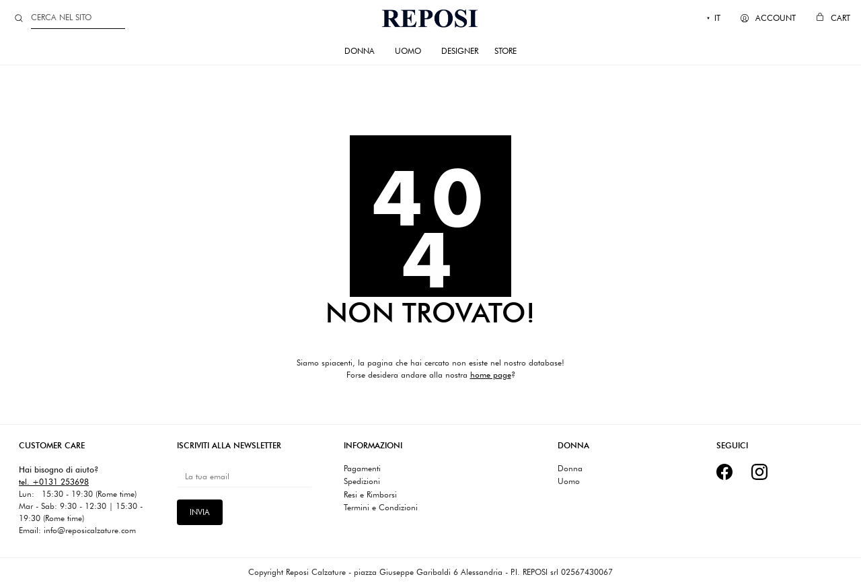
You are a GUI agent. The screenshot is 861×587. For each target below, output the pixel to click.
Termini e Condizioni (381, 507)
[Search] (78, 17)
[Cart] (833, 18)
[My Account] (768, 18)
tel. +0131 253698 (54, 482)
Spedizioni (362, 481)
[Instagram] (759, 472)
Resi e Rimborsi (370, 494)
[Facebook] (724, 472)
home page (490, 375)
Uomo (569, 481)
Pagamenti (362, 468)
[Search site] (19, 18)
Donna (570, 468)
